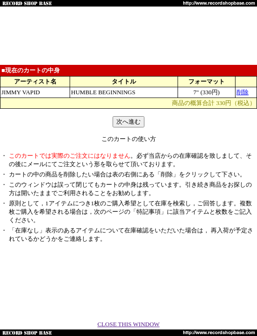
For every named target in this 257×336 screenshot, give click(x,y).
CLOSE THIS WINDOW (128, 324)
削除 (242, 92)
